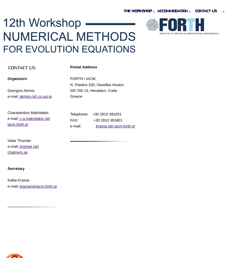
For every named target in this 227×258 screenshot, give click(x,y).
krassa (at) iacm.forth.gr (115, 126)
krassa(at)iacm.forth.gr (38, 186)
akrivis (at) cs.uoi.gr (35, 96)
